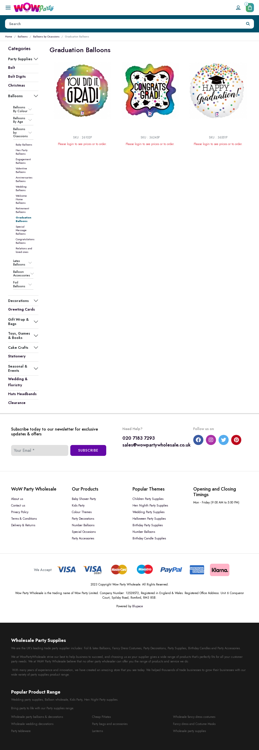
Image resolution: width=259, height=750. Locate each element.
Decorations (18, 300)
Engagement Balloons (23, 161)
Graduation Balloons (23, 219)
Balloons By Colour (20, 109)
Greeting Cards (21, 309)
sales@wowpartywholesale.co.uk (156, 445)
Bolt (11, 67)
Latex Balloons (19, 263)
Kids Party (78, 505)
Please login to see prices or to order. (82, 144)
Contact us (18, 505)
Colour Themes (82, 512)
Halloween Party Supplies (149, 518)
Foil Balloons (19, 284)
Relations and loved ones (24, 250)
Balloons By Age (19, 120)
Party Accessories (83, 538)
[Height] (123, 24)
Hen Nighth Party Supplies (150, 505)
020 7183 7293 (138, 438)
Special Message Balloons (21, 230)
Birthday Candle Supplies (149, 538)
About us (17, 499)
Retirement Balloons (22, 210)
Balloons (23, 36)
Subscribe (88, 450)
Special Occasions (84, 532)
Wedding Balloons (21, 188)
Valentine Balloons (21, 170)
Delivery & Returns (23, 525)
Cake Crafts (18, 347)
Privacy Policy (19, 512)
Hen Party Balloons (22, 151)
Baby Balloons (24, 144)
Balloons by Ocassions (46, 36)
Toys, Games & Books (19, 335)
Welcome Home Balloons (21, 199)
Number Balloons (83, 525)
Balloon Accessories (21, 273)
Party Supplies (20, 59)
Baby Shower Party (84, 499)
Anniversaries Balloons (24, 179)
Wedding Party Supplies (148, 512)
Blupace (137, 606)
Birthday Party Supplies (148, 525)
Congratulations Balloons (25, 241)
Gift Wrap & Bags (18, 321)
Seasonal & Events (17, 368)
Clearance (17, 402)
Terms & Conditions (24, 518)
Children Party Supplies (148, 499)
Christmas (16, 85)
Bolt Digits (17, 76)
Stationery (17, 356)
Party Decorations (83, 518)
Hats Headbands (22, 393)
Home (8, 36)
